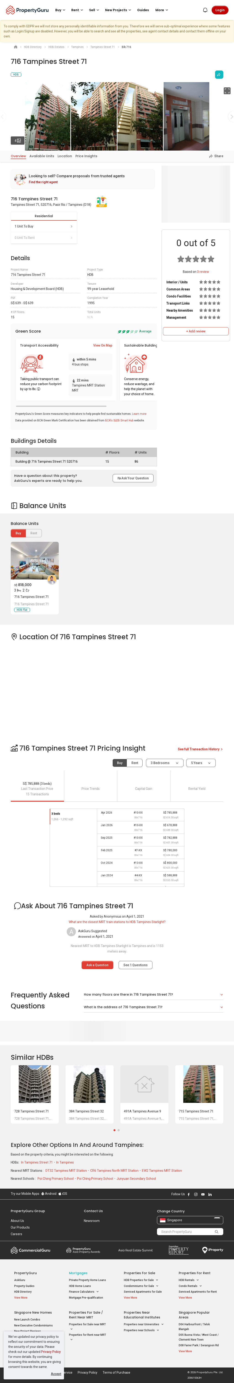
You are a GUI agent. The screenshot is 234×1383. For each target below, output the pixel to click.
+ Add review (195, 331)
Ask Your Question (133, 478)
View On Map (102, 345)
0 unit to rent (44, 238)
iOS (62, 1193)
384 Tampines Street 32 (86, 1111)
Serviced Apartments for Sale (143, 1291)
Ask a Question (97, 965)
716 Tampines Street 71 (31, 597)
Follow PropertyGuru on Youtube (203, 1194)
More (162, 10)
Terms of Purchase (116, 1372)
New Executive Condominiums (33, 1325)
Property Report (178, 1250)
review (203, 272)
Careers (16, 1234)
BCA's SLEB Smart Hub (119, 420)
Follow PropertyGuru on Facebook (188, 1194)
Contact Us (93, 1211)
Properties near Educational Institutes (142, 1315)
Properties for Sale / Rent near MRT (86, 1315)
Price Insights (86, 156)
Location (65, 156)
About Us (17, 1221)
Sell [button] (95, 10)
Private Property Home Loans (87, 1280)
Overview (18, 156)
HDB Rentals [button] (189, 1280)
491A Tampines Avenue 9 (142, 1111)
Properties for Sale (139, 1273)
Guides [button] (143, 10)
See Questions (135, 965)
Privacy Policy (51, 1352)
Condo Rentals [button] (190, 1286)
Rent (134, 763)
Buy (18, 533)
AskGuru (19, 1280)
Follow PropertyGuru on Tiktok (221, 1194)
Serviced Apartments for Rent (198, 1291)
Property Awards (83, 1250)
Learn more (139, 413)
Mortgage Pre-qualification (86, 1297)
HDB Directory (23, 1291)
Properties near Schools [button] (141, 1330)
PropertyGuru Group (28, 1211)
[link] (83, 179)
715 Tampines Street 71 (196, 1111)
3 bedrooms (160, 763)
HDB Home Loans (80, 1286)
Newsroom (92, 1221)
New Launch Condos (27, 1319)
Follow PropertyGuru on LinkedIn (210, 1194)
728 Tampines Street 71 (31, 1111)
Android (48, 1193)
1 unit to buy (44, 226)
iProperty (212, 1250)
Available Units (41, 156)
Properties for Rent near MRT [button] (87, 1337)
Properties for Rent (194, 1273)
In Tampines (65, 1162)
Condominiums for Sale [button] (141, 1286)
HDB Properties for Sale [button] (141, 1280)
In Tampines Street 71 (37, 1162)
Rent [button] (78, 10)
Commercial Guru (30, 1250)
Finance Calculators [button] (84, 1291)
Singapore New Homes (33, 1312)
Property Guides (24, 1286)
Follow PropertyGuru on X (216, 1194)
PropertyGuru (25, 1273)
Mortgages (78, 1273)
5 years (196, 763)
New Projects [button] (119, 10)
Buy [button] (61, 10)
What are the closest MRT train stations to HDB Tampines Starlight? (117, 922)
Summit (135, 1250)
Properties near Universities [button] (144, 1324)
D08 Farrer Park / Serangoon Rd (199, 1345)
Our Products (20, 1227)
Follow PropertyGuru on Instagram (196, 1194)
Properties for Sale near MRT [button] (87, 1327)
